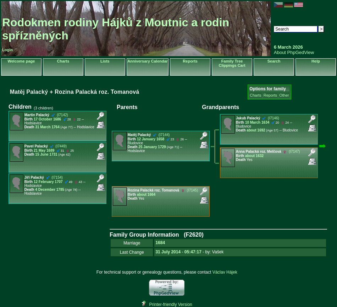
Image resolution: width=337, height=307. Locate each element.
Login (7, 50)
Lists (105, 61)
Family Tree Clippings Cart (232, 63)
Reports (190, 61)
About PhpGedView (294, 52)
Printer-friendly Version (170, 304)
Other (284, 95)
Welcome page (21, 61)
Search (274, 61)
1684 (160, 242)
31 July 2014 (168, 251)
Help (315, 61)
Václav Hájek (224, 272)
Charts (63, 61)
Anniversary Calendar (147, 61)
